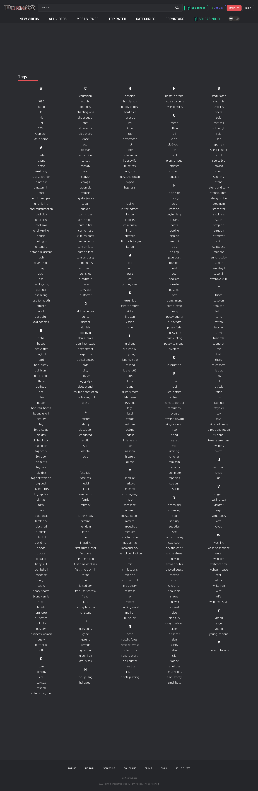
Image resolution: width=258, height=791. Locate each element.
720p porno (41, 139)
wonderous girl (218, 602)
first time (85, 553)
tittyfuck (219, 408)
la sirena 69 (129, 349)
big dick (41, 473)
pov (174, 295)
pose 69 (174, 290)
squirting (218, 177)
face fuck (85, 473)
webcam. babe (218, 570)
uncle (218, 473)
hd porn (89, 768)
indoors (130, 220)
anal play (41, 214)
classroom (85, 128)
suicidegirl (219, 268)
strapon (219, 231)
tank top (218, 306)
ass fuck (41, 290)
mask (130, 500)
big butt (41, 457)
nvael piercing (174, 107)
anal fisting (41, 204)
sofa (218, 118)
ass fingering (41, 284)
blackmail (41, 526)
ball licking (41, 370)
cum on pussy (85, 257)
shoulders (174, 591)
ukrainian (218, 467)
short (174, 580)
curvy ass (85, 290)
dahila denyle (85, 311)
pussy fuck (174, 333)
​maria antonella (219, 650)
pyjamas (174, 349)
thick (219, 354)
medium (130, 532)
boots (41, 586)
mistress (130, 591)
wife (218, 596)
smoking (219, 107)
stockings (219, 214)
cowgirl (85, 182)
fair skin (85, 489)
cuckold (85, 209)
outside (174, 177)
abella (41, 155)
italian (130, 247)
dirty (85, 370)
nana (130, 634)
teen (219, 333)
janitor (130, 268)
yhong (219, 618)
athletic (41, 306)
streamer (219, 236)
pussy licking (174, 338)
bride (41, 602)
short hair (174, 586)
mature (129, 521)
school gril (174, 505)
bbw (41, 397)
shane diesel (174, 553)
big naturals (41, 489)
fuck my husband (85, 607)
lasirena (130, 365)
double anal (85, 387)
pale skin (174, 193)
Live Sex (217, 8)
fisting (85, 575)
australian (41, 317)
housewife (129, 161)
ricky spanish (174, 424)
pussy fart (174, 322)
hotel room (130, 155)
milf (130, 564)
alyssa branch (41, 177)
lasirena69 (129, 370)
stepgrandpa (219, 198)
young (219, 629)
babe (41, 338)
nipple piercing (130, 677)
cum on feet (85, 252)
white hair (219, 586)
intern (130, 231)
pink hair (174, 241)
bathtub (41, 387)
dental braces (85, 360)
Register (234, 8)
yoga (219, 623)
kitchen (130, 327)
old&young (174, 144)
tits (219, 397)
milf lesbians (130, 570)
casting (41, 688)
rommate (174, 467)
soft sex (219, 123)
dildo (85, 365)
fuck (85, 602)
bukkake (41, 623)
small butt (174, 683)
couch (85, 171)
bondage (41, 575)
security (174, 521)
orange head (174, 161)
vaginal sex (219, 500)
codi (85, 144)
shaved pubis (174, 564)
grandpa (85, 650)
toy (219, 413)
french (86, 596)
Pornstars (174, 19)
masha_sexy (130, 494)
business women (41, 634)
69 (41, 123)
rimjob (174, 446)
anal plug (41, 220)
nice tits (130, 666)
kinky (130, 311)
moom (130, 602)
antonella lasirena (41, 252)
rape (174, 381)
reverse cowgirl (174, 419)
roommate (174, 473)
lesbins (130, 430)
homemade (130, 139)
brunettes (41, 618)
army (41, 268)
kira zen (130, 317)
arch (41, 257)
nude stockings (174, 101)
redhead (174, 397)
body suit (41, 564)
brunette (41, 613)
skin (174, 639)
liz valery (130, 457)
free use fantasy (85, 591)
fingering (85, 543)
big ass (41, 435)
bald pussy (41, 365)
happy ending (130, 107)
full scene (85, 613)
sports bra (218, 161)
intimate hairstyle (130, 241)
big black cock (41, 440)
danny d (85, 333)
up (218, 478)
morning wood (130, 607)
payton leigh (174, 214)
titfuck (219, 387)
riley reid (174, 440)
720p (41, 128)
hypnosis (130, 187)
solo (218, 134)
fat (85, 510)
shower (174, 602)
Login (248, 8)
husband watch (130, 177)
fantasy (85, 505)
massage (130, 505)
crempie (85, 193)
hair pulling (85, 677)
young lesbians (218, 634)
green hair (85, 656)
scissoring (174, 510)
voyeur (218, 526)
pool (174, 274)
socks (218, 112)
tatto (219, 317)
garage (85, 639)
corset (86, 161)
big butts (41, 462)
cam (41, 666)
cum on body (85, 236)
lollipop (130, 462)
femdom (85, 526)
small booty (174, 677)
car (41, 677)
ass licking (41, 295)
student (219, 252)
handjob (130, 96)
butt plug (41, 645)
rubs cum (174, 483)
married (130, 489)
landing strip (130, 360)
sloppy (174, 661)
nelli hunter (130, 661)
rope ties (174, 478)
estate (85, 451)
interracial (130, 236)
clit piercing (86, 134)
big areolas (41, 430)
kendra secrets (129, 306)
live (130, 446)
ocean (174, 123)
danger (85, 322)
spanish (219, 144)
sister (174, 629)
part (174, 204)
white (218, 580)
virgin (219, 510)
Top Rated (117, 19)
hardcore (130, 118)
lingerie (130, 435)
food (85, 580)
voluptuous (219, 516)
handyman (130, 101)
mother (129, 613)
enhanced (85, 435)
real (174, 387)
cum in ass (85, 214)
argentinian (41, 263)
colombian (85, 155)
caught (85, 101)
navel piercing (130, 656)
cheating (85, 107)
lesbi (130, 413)
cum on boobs (85, 241)
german (85, 645)
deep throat (85, 349)
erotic (85, 440)
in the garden (130, 209)
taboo (219, 295)
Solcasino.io (196, 8)
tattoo (219, 322)
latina (129, 387)
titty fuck (218, 403)
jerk (130, 279)
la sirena (130, 344)
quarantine (174, 365)
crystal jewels (85, 198)
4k (41, 118)
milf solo (130, 575)
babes (41, 344)
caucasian (85, 96)
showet (174, 607)
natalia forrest (130, 645)
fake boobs (85, 494)
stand (218, 182)
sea (174, 516)
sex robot (174, 543)
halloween (85, 683)
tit (218, 381)
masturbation (129, 516)
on (174, 150)
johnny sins (130, 284)
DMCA (164, 768)
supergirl (218, 274)
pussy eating (174, 317)
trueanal (218, 435)
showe (174, 596)
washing (218, 543)
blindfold (41, 532)
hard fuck (130, 112)
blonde (41, 548)
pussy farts (174, 327)
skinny (174, 645)
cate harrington (41, 693)
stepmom (219, 204)
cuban (85, 204)
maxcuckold (130, 526)
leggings (130, 403)
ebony (86, 424)
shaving (174, 575)
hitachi (130, 134)
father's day (85, 516)
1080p (41, 107)
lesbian (130, 419)
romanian (174, 457)
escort (86, 446)
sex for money (174, 537)
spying (219, 166)
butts (41, 650)
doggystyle (86, 381)
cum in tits (85, 225)
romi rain (174, 462)
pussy (174, 311)
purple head (174, 306)
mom (130, 596)
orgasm (174, 166)
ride (174, 430)
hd (130, 123)
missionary (130, 586)
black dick (41, 521)
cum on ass (85, 231)
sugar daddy (219, 257)
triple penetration (219, 430)
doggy (86, 376)
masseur (129, 510)
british (41, 607)
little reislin (130, 440)
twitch (219, 451)
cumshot (85, 274)
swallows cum (219, 279)
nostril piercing (174, 96)
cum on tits (85, 263)
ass (41, 279)
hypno (130, 182)
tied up (218, 370)
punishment (174, 300)
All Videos (58, 19)
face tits (85, 478)
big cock (41, 467)
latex (130, 376)
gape (85, 634)
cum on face (85, 247)
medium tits (130, 543)
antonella (41, 247)
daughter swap (85, 344)
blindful (41, 537)
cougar (85, 177)
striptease (218, 247)
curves (85, 284)
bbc (41, 392)
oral (174, 155)
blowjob (41, 559)
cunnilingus (86, 279)
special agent (218, 150)
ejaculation (85, 430)
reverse (174, 413)
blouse (41, 553)
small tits (219, 101)
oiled (174, 139)
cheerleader (85, 118)
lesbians (130, 424)
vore (218, 521)
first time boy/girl (85, 570)
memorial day (129, 548)
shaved (174, 559)
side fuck (174, 618)
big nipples (41, 494)
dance (85, 317)
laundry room (130, 392)
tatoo (218, 311)
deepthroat (85, 354)
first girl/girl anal (85, 548)
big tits (41, 500)
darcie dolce (85, 338)
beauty (41, 419)
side (174, 613)
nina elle (130, 672)
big (41, 424)
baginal (41, 354)
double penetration (85, 392)
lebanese (130, 397)
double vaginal (85, 397)
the (219, 349)
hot (130, 144)
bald (41, 360)
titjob (219, 392)
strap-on (218, 225)
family (85, 500)
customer (85, 295)
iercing (130, 204)
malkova (130, 483)
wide (219, 591)
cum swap (85, 268)
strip (218, 241)
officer (174, 128)
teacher (219, 327)
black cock (41, 516)
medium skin (130, 537)
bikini (41, 505)
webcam (218, 559)
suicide (218, 263)
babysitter (41, 349)
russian (174, 489)
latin (130, 381)
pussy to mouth (174, 344)
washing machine (219, 548)
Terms (148, 768)
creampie (85, 187)
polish (174, 268)
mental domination (130, 553)
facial (85, 483)
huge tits (130, 166)
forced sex (85, 586)
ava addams (41, 322)
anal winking (41, 231)
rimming (174, 451)
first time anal (85, 559)
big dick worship (41, 478)
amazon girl (41, 187)
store (218, 220)
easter (85, 419)
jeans (130, 274)
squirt (218, 171)
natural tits (130, 650)
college (85, 150)
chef (85, 123)
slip (174, 656)
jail (130, 263)
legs (129, 408)
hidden (130, 128)
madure (130, 478)
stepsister (218, 209)
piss (174, 247)
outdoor (174, 171)
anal (41, 193)
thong (219, 360)
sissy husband (174, 623)
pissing (174, 252)
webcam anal (218, 564)
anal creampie (41, 198)
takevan (219, 300)
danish (85, 327)
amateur (41, 182)
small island (218, 96)
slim (174, 650)
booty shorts (41, 591)
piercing (174, 236)
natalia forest (129, 639)
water (218, 553)
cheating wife (85, 112)
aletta (41, 166)
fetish (85, 532)
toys (218, 419)
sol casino (130, 768)
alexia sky (41, 171)
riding (174, 435)
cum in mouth (85, 220)
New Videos (29, 19)
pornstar (174, 284)
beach (41, 403)
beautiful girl (41, 413)
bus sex (41, 629)
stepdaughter (218, 193)
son (218, 139)
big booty (41, 451)
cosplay (85, 166)
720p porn (41, 134)
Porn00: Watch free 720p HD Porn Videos (123, 784)
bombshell (41, 570)
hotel (130, 150)
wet (218, 575)
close (85, 139)
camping (41, 672)
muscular (130, 618)
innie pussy (130, 225)
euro (85, 457)
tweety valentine (218, 440)
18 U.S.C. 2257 (183, 768)
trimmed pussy (218, 424)
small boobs (174, 672)
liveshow (130, 451)
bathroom (41, 381)
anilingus (41, 241)
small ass (174, 666)
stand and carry (219, 187)
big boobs (41, 446)
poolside (174, 279)
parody (174, 198)
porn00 (72, 768)
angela (41, 236)
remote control (174, 403)
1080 (41, 101)
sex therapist (174, 548)
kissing (130, 322)
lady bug (129, 354)
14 (41, 112)
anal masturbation (41, 209)
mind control (130, 580)
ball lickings (41, 376)
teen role (219, 338)
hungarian (130, 171)
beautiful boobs (41, 408)
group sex (85, 661)
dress (85, 403)
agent (41, 161)
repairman (174, 408)
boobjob (41, 580)
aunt (41, 311)
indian (130, 214)
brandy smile (41, 596)
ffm (85, 537)
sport (218, 155)
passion (174, 209)
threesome (219, 365)
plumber (174, 263)
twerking (218, 446)
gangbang (85, 629)
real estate (174, 392)
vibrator (218, 505)
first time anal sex (85, 564)
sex (174, 532)
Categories (145, 19)
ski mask (174, 634)
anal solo (41, 225)
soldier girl (218, 128)
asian (41, 274)
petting (174, 231)
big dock (41, 483)
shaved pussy (174, 570)
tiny (218, 376)
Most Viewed (87, 19)
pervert (174, 220)
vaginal (218, 494)
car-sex (41, 683)
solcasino (109, 768)
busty (41, 639)
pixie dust (174, 257)
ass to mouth (41, 300)
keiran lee (130, 300)
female (85, 521)
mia (130, 559)
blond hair (41, 543)
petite (174, 225)
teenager (219, 344)
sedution (174, 526)
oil (174, 134)
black (41, 510)
